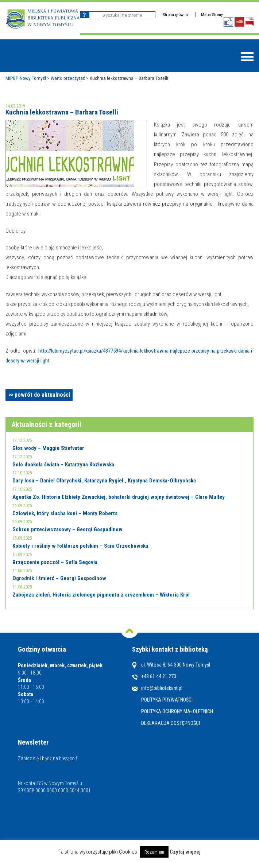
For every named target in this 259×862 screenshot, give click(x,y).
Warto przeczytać (68, 78)
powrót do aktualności (42, 394)
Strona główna (175, 14)
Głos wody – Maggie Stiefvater (48, 448)
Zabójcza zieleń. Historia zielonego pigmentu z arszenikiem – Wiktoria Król (101, 594)
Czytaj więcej (185, 852)
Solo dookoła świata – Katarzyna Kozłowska (63, 464)
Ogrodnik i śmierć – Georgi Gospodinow (59, 578)
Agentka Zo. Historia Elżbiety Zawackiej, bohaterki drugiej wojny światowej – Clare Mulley (118, 497)
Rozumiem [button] (154, 852)
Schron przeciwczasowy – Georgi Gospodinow (67, 529)
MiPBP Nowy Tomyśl (25, 78)
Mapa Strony (212, 14)
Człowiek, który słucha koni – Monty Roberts (64, 513)
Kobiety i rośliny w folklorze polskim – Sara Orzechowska (80, 546)
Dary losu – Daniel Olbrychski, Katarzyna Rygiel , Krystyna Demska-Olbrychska (104, 480)
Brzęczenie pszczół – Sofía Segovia (54, 562)
